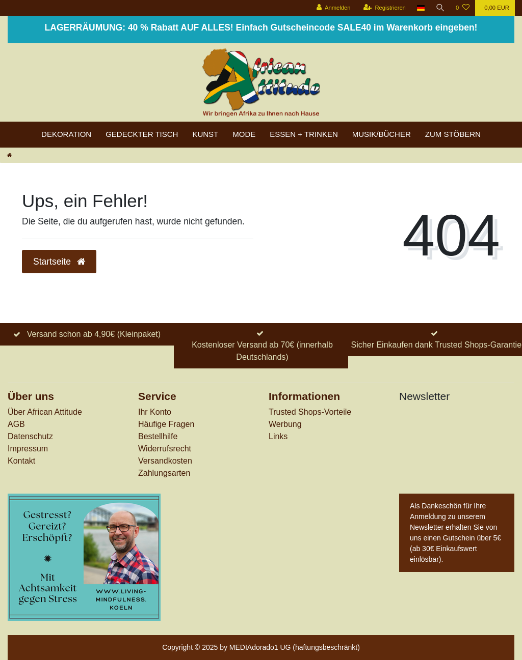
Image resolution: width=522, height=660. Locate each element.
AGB (16, 424)
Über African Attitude (45, 412)
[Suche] (440, 8)
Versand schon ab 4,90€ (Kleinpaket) (94, 334)
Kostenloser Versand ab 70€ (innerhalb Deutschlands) (262, 350)
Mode (243, 134)
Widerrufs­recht (164, 448)
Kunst (205, 134)
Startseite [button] (59, 261)
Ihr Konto (154, 412)
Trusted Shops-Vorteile (310, 412)
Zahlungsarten (164, 473)
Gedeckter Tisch (142, 134)
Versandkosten (165, 460)
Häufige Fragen (166, 424)
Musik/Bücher (381, 134)
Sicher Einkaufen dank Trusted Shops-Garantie (436, 344)
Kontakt (21, 460)
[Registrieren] (383, 8)
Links (278, 436)
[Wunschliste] (462, 8)
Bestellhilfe (157, 436)
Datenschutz (30, 436)
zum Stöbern (453, 134)
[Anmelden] (332, 8)
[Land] (420, 8)
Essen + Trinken (304, 134)
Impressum (28, 448)
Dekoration (66, 134)
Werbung (285, 424)
